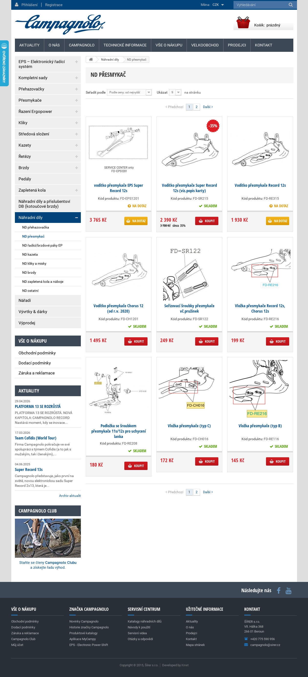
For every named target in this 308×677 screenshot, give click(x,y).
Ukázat (162, 92)
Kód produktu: (108, 198)
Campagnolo (82, 45)
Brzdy (24, 167)
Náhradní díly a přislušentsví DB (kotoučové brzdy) (44, 204)
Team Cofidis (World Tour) (35, 438)
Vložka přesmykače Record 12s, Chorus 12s (260, 308)
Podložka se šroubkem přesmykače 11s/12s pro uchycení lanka (118, 431)
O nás (54, 45)
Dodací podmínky (35, 362)
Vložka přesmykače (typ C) (189, 425)
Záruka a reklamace (37, 373)
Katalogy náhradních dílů (144, 621)
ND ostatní (30, 291)
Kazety (25, 145)
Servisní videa (137, 633)
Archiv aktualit (70, 496)
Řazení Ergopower (35, 111)
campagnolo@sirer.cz (265, 645)
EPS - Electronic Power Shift (88, 645)
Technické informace (125, 45)
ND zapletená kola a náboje (42, 282)
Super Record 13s (28, 469)
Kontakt (263, 45)
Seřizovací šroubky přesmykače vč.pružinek (189, 308)
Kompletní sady (33, 77)
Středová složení (34, 133)
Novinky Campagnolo (83, 621)
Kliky (23, 122)
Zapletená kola (32, 190)
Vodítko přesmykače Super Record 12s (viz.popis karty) (189, 188)
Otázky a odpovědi (140, 639)
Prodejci (237, 45)
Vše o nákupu (169, 45)
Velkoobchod (205, 45)
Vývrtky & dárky (33, 311)
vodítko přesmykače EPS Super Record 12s (118, 188)
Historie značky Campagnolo (89, 627)
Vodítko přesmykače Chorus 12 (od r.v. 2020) (118, 308)
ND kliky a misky (34, 263)
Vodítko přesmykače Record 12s (260, 185)
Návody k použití (139, 627)
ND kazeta (30, 254)
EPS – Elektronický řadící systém (42, 64)
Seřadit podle (96, 92)
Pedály (25, 178)
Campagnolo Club (23, 639)
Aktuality (29, 390)
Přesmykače (30, 100)
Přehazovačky (31, 89)
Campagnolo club (38, 510)
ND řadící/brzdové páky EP (42, 245)
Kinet (185, 665)
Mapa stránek (195, 645)
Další (208, 107)
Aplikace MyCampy (82, 639)
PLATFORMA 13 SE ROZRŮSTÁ (38, 406)
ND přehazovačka (35, 227)
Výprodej (27, 322)
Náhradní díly (30, 217)
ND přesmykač (33, 236)
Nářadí (25, 300)
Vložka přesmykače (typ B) (260, 425)
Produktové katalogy (83, 633)
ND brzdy (29, 272)
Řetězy (25, 156)
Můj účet (17, 645)
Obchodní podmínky (37, 352)
